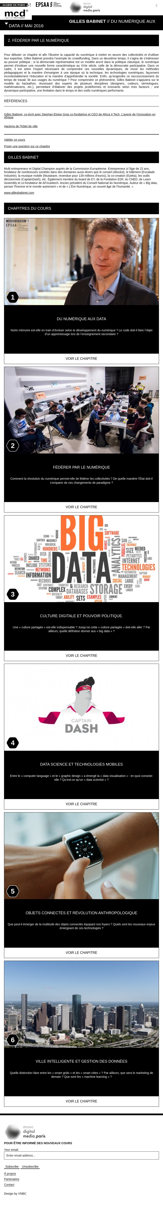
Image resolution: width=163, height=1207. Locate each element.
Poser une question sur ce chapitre (27, 146)
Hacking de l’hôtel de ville (21, 126)
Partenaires (11, 1179)
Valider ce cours (14, 139)
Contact (9, 1184)
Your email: (11, 1149)
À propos (10, 1173)
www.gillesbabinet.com (19, 192)
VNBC (22, 1193)
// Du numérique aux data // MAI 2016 (82, 23)
